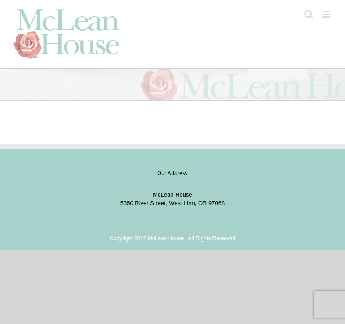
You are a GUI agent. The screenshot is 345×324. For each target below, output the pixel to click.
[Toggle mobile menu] (327, 14)
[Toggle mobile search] (308, 14)
